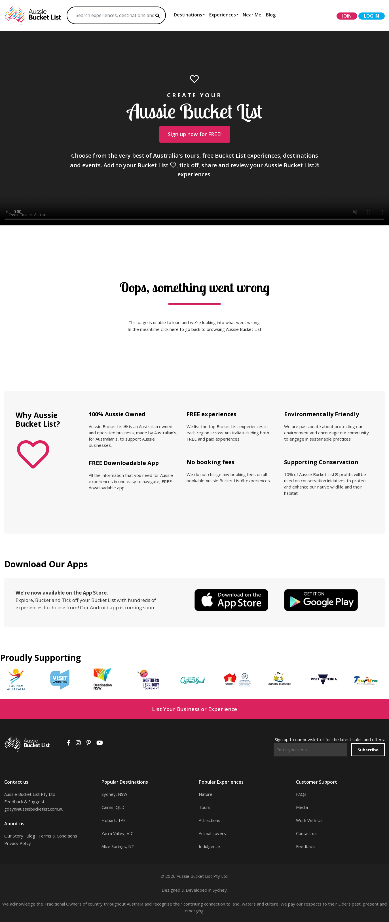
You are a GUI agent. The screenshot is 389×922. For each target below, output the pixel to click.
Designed (171, 890)
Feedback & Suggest (24, 801)
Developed (196, 890)
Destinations (188, 15)
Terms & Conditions (57, 836)
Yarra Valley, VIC (117, 833)
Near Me (252, 15)
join (347, 16)
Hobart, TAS (114, 820)
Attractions (209, 820)
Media (302, 807)
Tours (204, 807)
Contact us (306, 833)
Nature (205, 794)
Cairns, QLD (113, 807)
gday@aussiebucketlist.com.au (34, 809)
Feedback (305, 846)
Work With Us (309, 820)
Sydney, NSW (114, 794)
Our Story (13, 836)
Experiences (222, 15)
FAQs (301, 794)
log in (371, 16)
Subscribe (368, 749)
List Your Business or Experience (194, 708)
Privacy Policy (17, 843)
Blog (271, 15)
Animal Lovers (212, 833)
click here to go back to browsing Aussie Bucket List (211, 329)
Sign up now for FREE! (194, 134)
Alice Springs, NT (118, 846)
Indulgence (209, 846)
